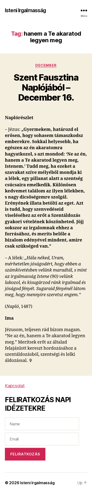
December (45, 65)
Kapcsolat (15, 385)
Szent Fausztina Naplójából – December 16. (46, 87)
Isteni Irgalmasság (25, 10)
